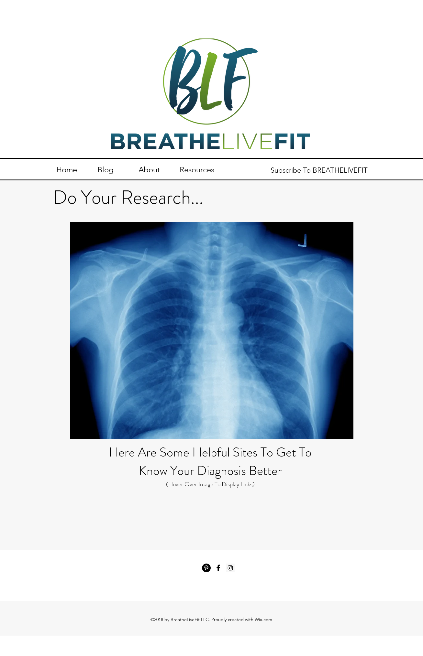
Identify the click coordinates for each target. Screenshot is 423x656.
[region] (211, 330)
